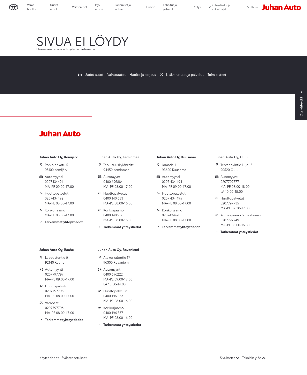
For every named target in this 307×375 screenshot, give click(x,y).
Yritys (197, 7)
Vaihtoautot (79, 7)
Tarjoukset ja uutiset (123, 7)
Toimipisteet (217, 74)
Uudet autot (54, 7)
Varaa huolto (31, 7)
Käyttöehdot (49, 357)
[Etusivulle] (281, 7)
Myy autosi (99, 7)
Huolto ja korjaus (142, 74)
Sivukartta (230, 357)
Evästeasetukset (74, 357)
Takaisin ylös (253, 357)
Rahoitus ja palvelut (170, 7)
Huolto (150, 7)
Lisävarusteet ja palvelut (182, 74)
